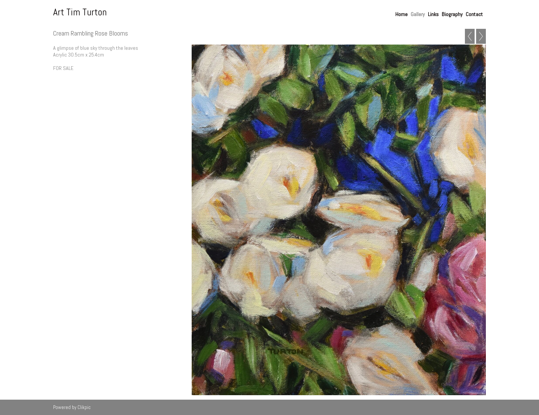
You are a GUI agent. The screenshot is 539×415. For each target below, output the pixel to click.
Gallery (418, 14)
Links (433, 14)
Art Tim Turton (80, 12)
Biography (452, 14)
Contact (474, 14)
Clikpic (84, 407)
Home (401, 14)
